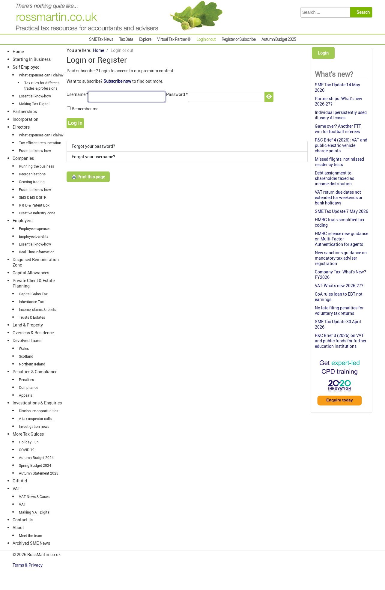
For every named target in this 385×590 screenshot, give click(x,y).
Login (323, 53)
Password (177, 94)
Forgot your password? (93, 146)
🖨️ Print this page (88, 177)
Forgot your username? (93, 156)
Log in (75, 123)
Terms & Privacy (28, 565)
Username (77, 94)
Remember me (85, 109)
